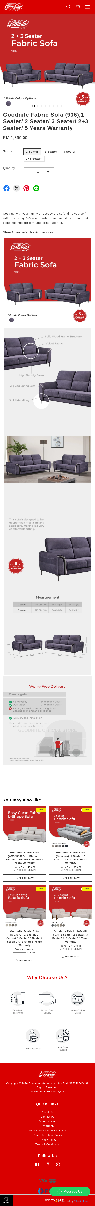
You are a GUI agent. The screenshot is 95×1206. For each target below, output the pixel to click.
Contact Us (47, 1116)
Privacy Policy (47, 1139)
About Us (47, 1112)
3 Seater (69, 151)
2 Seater (51, 151)
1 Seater (32, 151)
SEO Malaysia (55, 1091)
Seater (7, 151)
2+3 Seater (34, 158)
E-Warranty (48, 1126)
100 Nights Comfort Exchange (47, 1130)
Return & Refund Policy (47, 1135)
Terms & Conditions (47, 1144)
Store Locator (47, 1121)
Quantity (9, 168)
